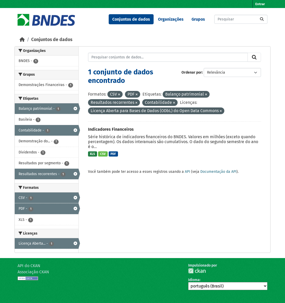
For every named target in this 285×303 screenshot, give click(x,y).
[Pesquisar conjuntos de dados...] (240, 19)
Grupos (198, 19)
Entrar (260, 4)
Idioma (194, 280)
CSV (103, 154)
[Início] (22, 39)
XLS (92, 154)
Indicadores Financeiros (111, 129)
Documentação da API (218, 171)
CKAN (197, 271)
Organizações (171, 19)
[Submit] (262, 19)
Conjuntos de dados (131, 19)
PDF (113, 154)
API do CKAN (29, 265)
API (187, 171)
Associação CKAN (33, 271)
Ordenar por (191, 72)
